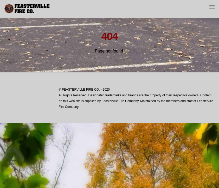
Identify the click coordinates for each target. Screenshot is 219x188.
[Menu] (212, 7)
